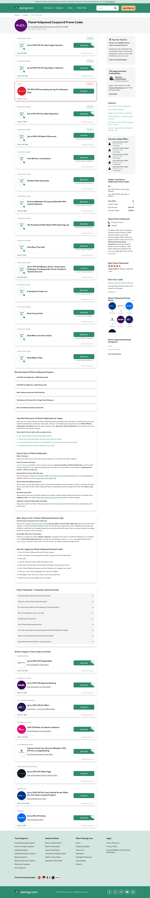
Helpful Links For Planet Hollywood (119, 113)
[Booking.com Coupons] (112, 306)
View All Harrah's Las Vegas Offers (39, 687)
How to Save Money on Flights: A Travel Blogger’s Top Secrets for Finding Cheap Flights (48, 442)
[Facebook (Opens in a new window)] (109, 893)
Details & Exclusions (87, 53)
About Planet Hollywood (116, 109)
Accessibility (81, 861)
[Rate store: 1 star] (109, 266)
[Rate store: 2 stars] (112, 266)
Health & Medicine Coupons (25, 853)
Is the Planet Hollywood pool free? (30, 624)
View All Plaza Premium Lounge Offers (40, 754)
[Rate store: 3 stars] (114, 266)
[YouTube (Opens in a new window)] (127, 893)
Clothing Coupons (21, 850)
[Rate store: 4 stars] (117, 266)
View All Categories (114, 354)
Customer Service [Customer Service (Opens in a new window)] (115, 222)
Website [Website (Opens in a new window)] (112, 225)
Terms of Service (110, 1)
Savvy (78, 843)
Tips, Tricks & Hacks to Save (37, 29)
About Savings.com (84, 838)
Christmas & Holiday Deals (55, 853)
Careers (79, 864)
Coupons (25, 15)
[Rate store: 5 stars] (119, 266)
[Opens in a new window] (45, 478)
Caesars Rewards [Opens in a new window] (23, 465)
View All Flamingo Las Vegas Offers (39, 731)
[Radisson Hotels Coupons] (120, 306)
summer (71, 539)
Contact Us (111, 292)
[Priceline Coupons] (129, 306)
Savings (17, 15)
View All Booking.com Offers (36, 799)
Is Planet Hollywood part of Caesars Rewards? (34, 596)
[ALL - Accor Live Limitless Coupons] (129, 319)
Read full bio (113, 94)
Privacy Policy (111, 846)
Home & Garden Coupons (24, 846)
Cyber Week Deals (52, 850)
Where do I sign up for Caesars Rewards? (32, 601)
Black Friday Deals (52, 846)
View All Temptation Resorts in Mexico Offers (42, 775)
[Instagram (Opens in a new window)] (121, 893)
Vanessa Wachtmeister (116, 88)
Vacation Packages (114, 349)
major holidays (21, 541)
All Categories (20, 868)
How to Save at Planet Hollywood (119, 106)
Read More (112, 253)
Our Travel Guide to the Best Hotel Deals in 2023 (35, 436)
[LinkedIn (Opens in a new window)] (133, 893)
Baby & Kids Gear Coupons (25, 861)
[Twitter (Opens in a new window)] (115, 893)
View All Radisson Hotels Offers (38, 665)
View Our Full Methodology (118, 59)
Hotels (110, 346)
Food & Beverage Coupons (25, 843)
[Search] (107, 8)
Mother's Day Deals (52, 857)
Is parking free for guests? (27, 619)
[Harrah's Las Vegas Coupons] (120, 319)
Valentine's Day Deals (53, 861)
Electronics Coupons (22, 864)
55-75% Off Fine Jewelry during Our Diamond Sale (47, 91)
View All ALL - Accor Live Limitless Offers (41, 709)
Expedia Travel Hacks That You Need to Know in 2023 (36, 445)
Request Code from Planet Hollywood (120, 283)
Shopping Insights (83, 846)
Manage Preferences (84, 857)
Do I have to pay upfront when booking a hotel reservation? (39, 607)
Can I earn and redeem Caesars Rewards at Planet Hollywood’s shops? (43, 630)
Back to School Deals (53, 843)
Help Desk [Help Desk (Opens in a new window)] (80, 853)
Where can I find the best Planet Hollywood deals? (36, 636)
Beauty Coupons (21, 857)
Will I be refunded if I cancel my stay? (31, 613)
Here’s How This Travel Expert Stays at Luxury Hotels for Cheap (40, 439)
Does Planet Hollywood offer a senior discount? (34, 642)
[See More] (133, 300)
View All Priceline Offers (35, 820)
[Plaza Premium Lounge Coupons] (112, 319)
